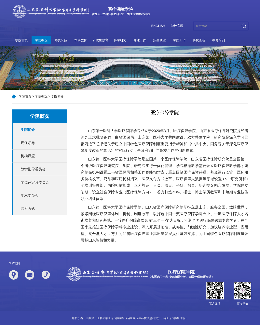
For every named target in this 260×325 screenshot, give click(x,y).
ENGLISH (158, 26)
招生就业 (159, 40)
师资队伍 (61, 40)
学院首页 (21, 40)
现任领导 (28, 143)
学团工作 (179, 40)
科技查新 (199, 40)
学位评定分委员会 (35, 182)
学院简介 (57, 96)
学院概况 (41, 40)
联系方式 (28, 209)
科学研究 (120, 40)
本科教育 (80, 40)
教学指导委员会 (33, 169)
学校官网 (177, 26)
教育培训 (218, 40)
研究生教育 (100, 40)
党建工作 (139, 40)
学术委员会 (29, 195)
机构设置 (28, 156)
